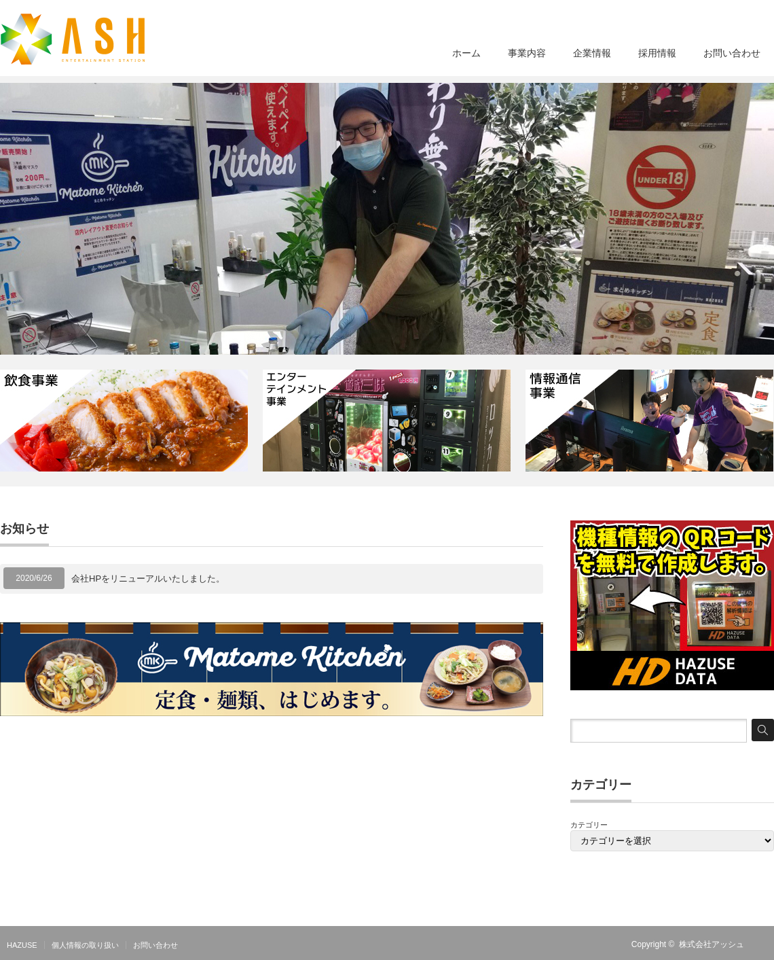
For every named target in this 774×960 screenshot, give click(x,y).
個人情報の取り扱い (85, 945)
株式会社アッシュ (711, 944)
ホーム (466, 53)
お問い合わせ (731, 53)
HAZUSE (22, 945)
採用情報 (657, 53)
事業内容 (527, 53)
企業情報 (592, 53)
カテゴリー (589, 825)
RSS (766, 944)
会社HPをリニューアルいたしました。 (148, 578)
